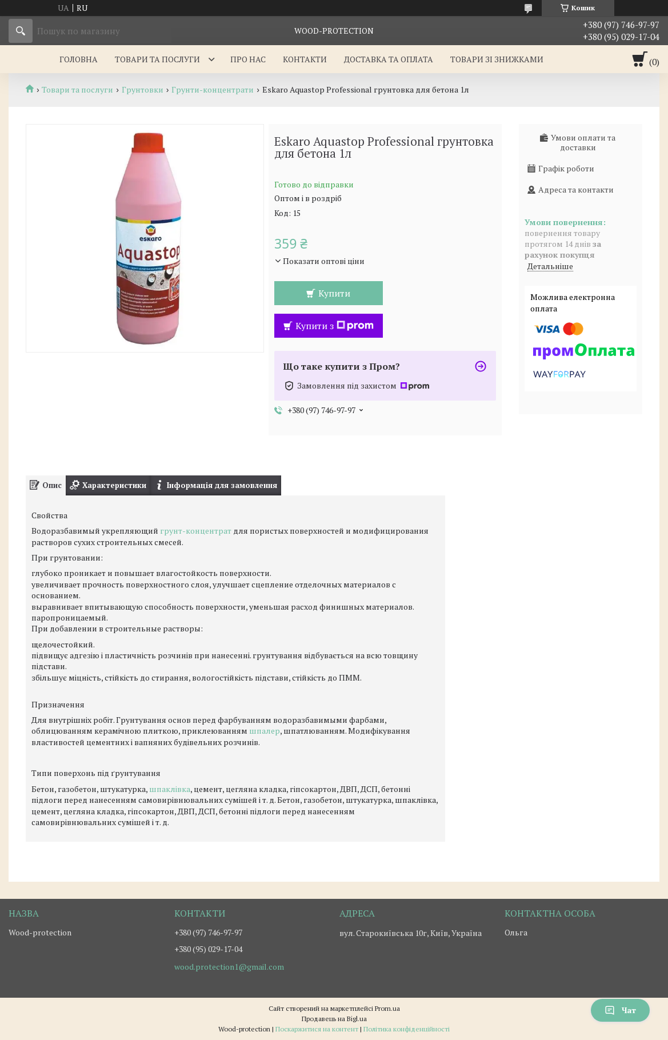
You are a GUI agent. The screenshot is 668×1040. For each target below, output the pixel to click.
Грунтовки (142, 90)
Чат (620, 1010)
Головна (78, 59)
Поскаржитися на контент (316, 1029)
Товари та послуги (157, 59)
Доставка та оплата (388, 59)
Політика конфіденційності (406, 1029)
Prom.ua (387, 1008)
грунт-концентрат (195, 530)
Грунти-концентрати (212, 90)
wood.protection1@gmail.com (229, 967)
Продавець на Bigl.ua (334, 1018)
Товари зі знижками (496, 59)
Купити (334, 293)
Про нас (248, 59)
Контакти (305, 59)
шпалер (264, 730)
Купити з (334, 325)
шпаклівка (169, 788)
